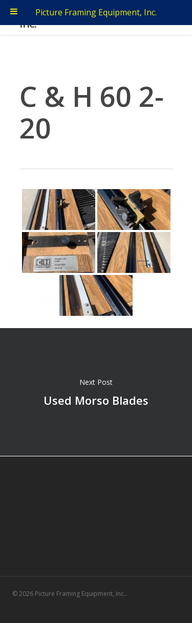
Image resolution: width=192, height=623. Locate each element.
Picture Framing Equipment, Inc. (96, 12)
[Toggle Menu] (14, 12)
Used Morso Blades (96, 392)
